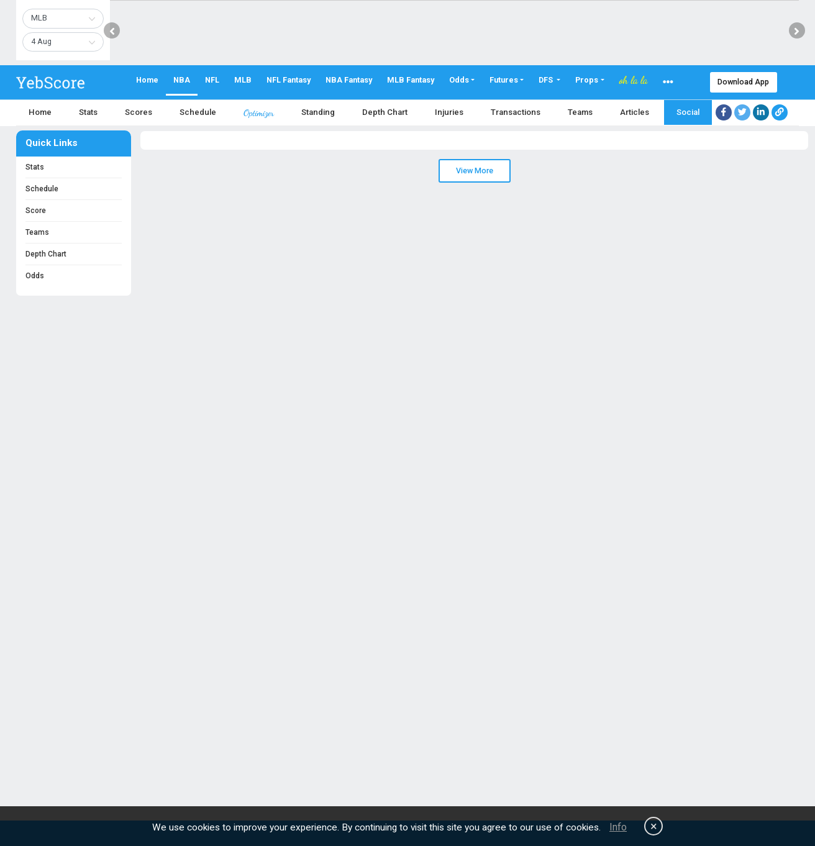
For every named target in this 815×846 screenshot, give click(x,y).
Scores (138, 112)
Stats (88, 112)
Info (618, 827)
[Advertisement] (372, 709)
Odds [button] (459, 79)
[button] (668, 82)
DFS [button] (547, 79)
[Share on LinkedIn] (761, 112)
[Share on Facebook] (724, 112)
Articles (634, 112)
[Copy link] (780, 112)
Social (687, 112)
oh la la (633, 80)
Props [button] (586, 79)
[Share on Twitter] (742, 112)
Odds (34, 275)
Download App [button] (743, 81)
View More (474, 170)
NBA (181, 79)
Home (147, 79)
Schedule (198, 112)
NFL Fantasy (288, 79)
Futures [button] (503, 79)
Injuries (449, 112)
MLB (243, 79)
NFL (212, 79)
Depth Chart (385, 112)
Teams (580, 112)
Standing (318, 112)
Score (35, 210)
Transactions (515, 112)
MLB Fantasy (410, 79)
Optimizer (259, 112)
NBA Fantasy (349, 79)
